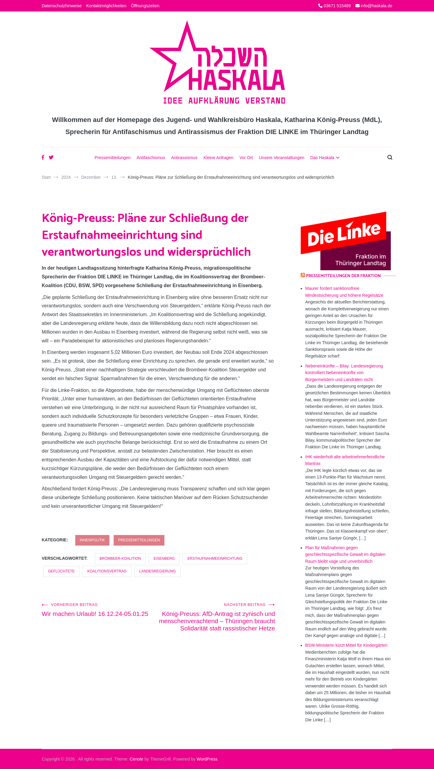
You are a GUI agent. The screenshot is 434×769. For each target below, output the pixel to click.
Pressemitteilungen (113, 157)
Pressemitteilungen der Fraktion (343, 276)
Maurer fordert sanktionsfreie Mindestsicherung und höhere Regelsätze (344, 291)
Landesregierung (157, 571)
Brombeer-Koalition (120, 558)
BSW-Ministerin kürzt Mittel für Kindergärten (346, 645)
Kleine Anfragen (218, 157)
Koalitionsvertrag (107, 571)
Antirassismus (184, 157)
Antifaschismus (151, 157)
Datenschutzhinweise (62, 5)
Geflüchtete (61, 571)
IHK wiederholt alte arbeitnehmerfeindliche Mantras (345, 460)
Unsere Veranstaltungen (281, 157)
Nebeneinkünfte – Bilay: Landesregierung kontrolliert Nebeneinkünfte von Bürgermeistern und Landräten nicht (344, 373)
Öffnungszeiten (145, 5)
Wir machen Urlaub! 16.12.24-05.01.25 (100, 610)
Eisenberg (164, 558)
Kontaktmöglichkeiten (106, 5)
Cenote (136, 759)
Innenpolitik (92, 540)
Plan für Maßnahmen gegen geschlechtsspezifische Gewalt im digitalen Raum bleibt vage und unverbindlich (345, 554)
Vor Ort (246, 157)
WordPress (207, 759)
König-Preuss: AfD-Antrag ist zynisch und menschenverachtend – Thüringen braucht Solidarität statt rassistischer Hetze (216, 621)
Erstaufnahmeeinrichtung (214, 558)
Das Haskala (322, 157)
